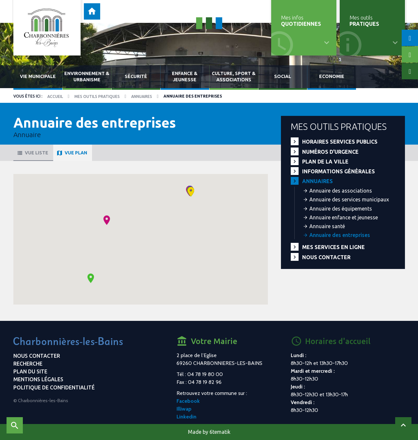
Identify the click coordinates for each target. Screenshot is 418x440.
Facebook (188, 401)
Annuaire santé (327, 226)
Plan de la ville (325, 162)
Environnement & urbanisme (86, 76)
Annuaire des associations (340, 191)
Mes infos (301, 21)
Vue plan (71, 152)
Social (282, 76)
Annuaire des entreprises (339, 235)
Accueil (55, 96)
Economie (331, 76)
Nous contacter (326, 257)
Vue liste (32, 152)
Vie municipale (38, 76)
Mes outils (364, 21)
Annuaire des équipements (340, 209)
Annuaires (141, 96)
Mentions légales (38, 379)
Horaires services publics (340, 142)
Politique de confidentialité (54, 387)
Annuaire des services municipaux (349, 199)
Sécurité (136, 76)
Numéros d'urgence (330, 152)
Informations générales (338, 171)
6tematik (219, 432)
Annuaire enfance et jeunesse (343, 217)
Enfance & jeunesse (184, 76)
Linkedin (186, 417)
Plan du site (30, 371)
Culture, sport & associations (233, 76)
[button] (106, 220)
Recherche (27, 364)
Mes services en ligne (333, 247)
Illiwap (184, 409)
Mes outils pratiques (97, 96)
